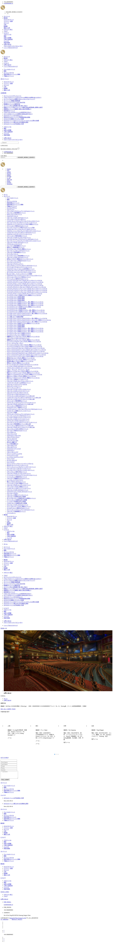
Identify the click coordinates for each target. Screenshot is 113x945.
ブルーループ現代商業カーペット (16, 252)
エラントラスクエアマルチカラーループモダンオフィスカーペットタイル (27, 353)
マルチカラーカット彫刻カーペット (17, 407)
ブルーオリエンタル (12, 440)
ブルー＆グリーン (12, 447)
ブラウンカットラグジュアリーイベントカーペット (21, 402)
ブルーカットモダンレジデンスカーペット (19, 237)
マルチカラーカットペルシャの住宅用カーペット (21, 269)
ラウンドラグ (10, 458)
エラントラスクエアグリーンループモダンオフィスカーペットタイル (26, 349)
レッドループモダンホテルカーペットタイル (19, 366)
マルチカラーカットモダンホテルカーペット (19, 491)
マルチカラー (10, 450)
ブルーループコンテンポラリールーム (17, 392)
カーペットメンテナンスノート (12, 95)
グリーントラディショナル (14, 453)
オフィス (6, 23)
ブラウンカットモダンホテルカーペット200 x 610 (21, 396)
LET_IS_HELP (4, 757)
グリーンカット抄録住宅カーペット (17, 405)
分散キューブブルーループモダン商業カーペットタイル (22, 371)
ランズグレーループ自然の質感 (15, 325)
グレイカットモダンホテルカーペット (17, 505)
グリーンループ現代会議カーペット (17, 236)
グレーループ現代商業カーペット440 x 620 (19, 424)
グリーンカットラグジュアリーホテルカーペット (21, 509)
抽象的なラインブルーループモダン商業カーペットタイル (23, 336)
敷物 (5, 71)
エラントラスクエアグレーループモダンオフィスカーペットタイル (26, 351)
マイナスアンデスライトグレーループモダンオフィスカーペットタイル (27, 290)
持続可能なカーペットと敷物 (12, 74)
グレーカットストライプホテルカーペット (19, 415)
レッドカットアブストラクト (15, 480)
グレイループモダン (12, 493)
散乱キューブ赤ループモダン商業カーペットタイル (21, 376)
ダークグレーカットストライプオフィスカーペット (21, 272)
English (9, 169)
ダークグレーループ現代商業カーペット (18, 255)
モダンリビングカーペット (14, 214)
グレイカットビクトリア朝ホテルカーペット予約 (21, 227)
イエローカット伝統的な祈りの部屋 (17, 503)
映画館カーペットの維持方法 (12, 104)
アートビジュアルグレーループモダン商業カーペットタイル (24, 341)
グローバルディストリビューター (13, 46)
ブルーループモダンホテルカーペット (17, 242)
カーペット (7, 16)
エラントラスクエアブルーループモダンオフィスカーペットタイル (26, 348)
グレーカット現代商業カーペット (16, 212)
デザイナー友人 (8, 29)
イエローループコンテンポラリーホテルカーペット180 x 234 (24, 397)
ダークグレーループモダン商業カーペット (19, 249)
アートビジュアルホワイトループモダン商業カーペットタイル (24, 346)
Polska (8, 181)
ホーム (6, 194)
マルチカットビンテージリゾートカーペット (19, 234)
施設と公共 (7, 28)
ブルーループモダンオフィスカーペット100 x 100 (21, 427)
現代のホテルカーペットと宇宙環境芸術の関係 (17, 117)
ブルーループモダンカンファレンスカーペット (20, 381)
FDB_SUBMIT (5, 781)
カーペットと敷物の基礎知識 (12, 100)
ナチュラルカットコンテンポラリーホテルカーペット (22, 265)
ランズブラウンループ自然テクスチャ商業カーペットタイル (24, 306)
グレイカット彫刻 (12, 412)
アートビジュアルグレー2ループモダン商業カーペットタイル (24, 344)
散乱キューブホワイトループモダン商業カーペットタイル (23, 377)
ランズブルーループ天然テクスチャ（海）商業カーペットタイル (25, 302)
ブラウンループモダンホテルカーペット (18, 420)
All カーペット (5, 79)
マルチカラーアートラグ (14, 448)
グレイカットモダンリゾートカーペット (18, 419)
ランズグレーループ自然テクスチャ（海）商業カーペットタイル (25, 328)
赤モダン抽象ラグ (12, 442)
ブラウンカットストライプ (14, 244)
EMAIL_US (4, 628)
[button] (54, 754)
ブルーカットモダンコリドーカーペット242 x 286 (21, 399)
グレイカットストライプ (14, 262)
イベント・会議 (8, 21)
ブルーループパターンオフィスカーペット (19, 389)
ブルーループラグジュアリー (15, 264)
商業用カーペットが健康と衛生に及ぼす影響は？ (17, 109)
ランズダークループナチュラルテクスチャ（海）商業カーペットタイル (27, 318)
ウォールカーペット (9, 69)
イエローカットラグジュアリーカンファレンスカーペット (23, 221)
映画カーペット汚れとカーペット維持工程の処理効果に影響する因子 (23, 107)
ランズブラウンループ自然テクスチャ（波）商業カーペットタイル (26, 310)
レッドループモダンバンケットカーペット (19, 417)
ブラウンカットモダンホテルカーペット (18, 394)
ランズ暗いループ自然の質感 (15, 316)
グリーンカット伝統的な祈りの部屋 (17, 500)
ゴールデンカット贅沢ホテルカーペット (18, 508)
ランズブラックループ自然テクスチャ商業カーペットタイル (24, 295)
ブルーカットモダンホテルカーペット (17, 217)
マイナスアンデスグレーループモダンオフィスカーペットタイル (25, 285)
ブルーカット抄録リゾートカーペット (17, 495)
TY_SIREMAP (4, 921)
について (6, 32)
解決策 (6, 18)
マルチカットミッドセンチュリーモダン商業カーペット (22, 224)
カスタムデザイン (12, 207)
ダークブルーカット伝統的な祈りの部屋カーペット (21, 498)
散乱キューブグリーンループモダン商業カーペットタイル (23, 372)
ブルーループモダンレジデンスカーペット (19, 473)
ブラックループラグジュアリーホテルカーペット (21, 211)
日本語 (9, 172)
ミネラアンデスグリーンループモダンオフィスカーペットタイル (25, 282)
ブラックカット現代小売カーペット (17, 471)
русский (9, 176)
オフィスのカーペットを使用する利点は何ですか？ (18, 114)
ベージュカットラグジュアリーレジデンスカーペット (22, 475)
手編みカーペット (9, 76)
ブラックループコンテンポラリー (16, 219)
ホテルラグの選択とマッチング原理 (14, 119)
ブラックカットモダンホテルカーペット (18, 338)
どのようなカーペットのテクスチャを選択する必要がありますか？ (22, 97)
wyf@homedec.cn (8, 3)
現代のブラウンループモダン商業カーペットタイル (21, 359)
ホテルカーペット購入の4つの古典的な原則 (16, 122)
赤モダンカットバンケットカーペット (17, 465)
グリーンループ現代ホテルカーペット (17, 226)
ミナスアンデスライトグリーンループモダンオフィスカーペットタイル (27, 288)
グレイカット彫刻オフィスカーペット (17, 379)
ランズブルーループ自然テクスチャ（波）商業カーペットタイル (25, 303)
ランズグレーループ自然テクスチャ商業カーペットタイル (23, 323)
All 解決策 (3, 93)
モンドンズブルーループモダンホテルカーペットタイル (22, 364)
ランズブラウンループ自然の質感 (16, 308)
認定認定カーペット (9, 110)
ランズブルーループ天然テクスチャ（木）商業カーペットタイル (25, 305)
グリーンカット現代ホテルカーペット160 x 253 (20, 425)
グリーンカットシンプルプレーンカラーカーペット (21, 467)
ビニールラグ (10, 462)
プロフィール (7, 34)
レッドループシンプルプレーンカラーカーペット (21, 470)
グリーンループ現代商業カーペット (17, 401)
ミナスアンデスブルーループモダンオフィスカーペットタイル (24, 280)
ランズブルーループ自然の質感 (15, 297)
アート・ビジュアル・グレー (15, 343)
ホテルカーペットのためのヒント (13, 115)
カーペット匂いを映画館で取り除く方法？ (16, 105)
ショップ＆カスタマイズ (11, 47)
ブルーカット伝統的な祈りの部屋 (16, 496)
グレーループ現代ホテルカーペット (17, 430)
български (9, 184)
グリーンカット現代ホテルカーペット (17, 278)
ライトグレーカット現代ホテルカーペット (19, 260)
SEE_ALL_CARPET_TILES (8, 709)
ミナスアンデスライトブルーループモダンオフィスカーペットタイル (26, 287)
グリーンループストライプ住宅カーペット (19, 277)
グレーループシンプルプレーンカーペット (19, 468)
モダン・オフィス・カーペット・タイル (18, 369)
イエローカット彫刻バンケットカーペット (19, 410)
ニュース (6, 41)
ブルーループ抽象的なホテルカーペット (18, 478)
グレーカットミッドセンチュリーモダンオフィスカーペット (24, 240)
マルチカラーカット (12, 216)
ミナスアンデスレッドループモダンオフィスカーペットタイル (24, 283)
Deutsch (9, 173)
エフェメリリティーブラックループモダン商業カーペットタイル (25, 356)
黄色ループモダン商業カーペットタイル (18, 363)
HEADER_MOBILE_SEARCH (26, 157)
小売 (5, 24)
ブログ (6, 31)
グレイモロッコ (11, 432)
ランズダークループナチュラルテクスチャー (19, 315)
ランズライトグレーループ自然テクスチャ (19, 333)
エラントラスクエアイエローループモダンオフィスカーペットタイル (26, 354)
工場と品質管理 (8, 39)
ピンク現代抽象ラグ (12, 443)
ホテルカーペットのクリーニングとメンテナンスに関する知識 (21, 120)
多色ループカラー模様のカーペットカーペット (20, 259)
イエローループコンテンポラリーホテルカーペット (21, 232)
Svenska (9, 182)
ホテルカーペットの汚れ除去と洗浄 (14, 124)
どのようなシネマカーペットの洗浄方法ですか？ (17, 112)
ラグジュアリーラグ (12, 455)
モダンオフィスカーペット (14, 386)
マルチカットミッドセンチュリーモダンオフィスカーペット (24, 231)
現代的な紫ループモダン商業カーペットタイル (20, 361)
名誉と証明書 (7, 37)
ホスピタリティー (9, 19)
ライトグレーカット (12, 254)
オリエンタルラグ (12, 438)
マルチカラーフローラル (14, 435)
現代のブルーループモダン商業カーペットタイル (21, 358)
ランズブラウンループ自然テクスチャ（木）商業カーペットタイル (26, 311)
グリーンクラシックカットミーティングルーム (20, 463)
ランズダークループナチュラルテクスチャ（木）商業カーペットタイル (27, 321)
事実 (5, 36)
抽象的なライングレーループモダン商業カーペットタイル (23, 339)
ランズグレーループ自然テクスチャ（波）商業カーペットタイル (25, 330)
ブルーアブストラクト (13, 437)
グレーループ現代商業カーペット (16, 245)
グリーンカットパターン (14, 387)
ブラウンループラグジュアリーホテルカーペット (21, 414)
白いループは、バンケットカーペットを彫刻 (19, 273)
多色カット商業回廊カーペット (15, 247)
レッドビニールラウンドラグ (15, 457)
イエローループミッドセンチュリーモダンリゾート (21, 229)
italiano (9, 175)
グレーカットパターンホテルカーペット (18, 250)
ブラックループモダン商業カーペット (17, 486)
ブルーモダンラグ (12, 445)
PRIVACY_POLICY (17, 921)
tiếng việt (9, 179)
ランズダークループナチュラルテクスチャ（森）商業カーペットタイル (27, 313)
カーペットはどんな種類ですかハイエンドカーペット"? (19, 99)
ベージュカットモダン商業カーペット (17, 483)
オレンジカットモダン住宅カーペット (17, 429)
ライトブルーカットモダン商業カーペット (19, 506)
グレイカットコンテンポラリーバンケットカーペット (22, 422)
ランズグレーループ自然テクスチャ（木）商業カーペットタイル (25, 331)
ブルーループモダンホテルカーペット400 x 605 (20, 404)
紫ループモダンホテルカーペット (16, 481)
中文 (8, 170)
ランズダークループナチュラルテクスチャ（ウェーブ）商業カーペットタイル (29, 320)
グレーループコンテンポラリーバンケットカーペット (22, 222)
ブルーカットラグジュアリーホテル (17, 384)
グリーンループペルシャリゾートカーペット (19, 267)
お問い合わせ (7, 44)
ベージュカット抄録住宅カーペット (17, 476)
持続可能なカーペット (13, 203)
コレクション (10, 209)
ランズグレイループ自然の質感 (15, 326)
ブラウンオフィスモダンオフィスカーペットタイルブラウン (24, 368)
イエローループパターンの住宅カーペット (19, 382)
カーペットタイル (9, 72)
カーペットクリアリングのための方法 (14, 102)
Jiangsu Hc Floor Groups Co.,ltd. (17, 919)
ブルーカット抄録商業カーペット (16, 511)
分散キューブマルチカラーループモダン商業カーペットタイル (24, 374)
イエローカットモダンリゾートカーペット (19, 488)
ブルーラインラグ (12, 434)
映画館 (6, 26)
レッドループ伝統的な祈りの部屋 (16, 501)
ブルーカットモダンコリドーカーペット (18, 391)
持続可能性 (7, 42)
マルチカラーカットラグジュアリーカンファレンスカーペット (24, 275)
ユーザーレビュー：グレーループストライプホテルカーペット (24, 409)
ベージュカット (11, 513)
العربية (8, 178)
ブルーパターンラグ (12, 452)
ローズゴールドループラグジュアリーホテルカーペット (22, 239)
